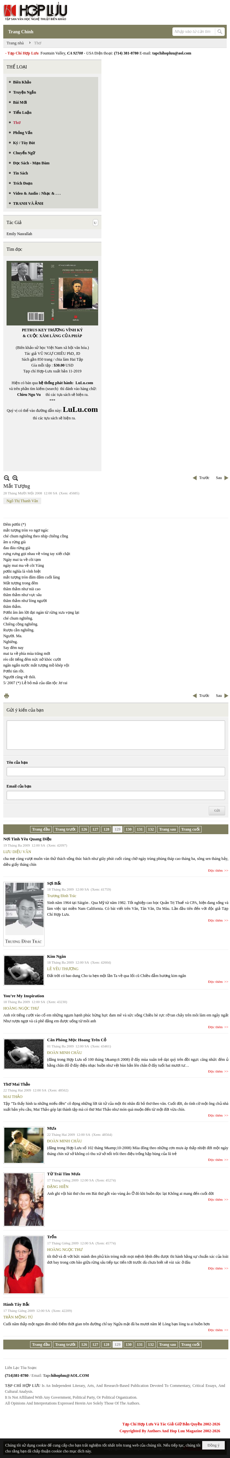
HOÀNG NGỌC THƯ (21, 1008)
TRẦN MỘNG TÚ (18, 1317)
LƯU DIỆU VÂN (17, 851)
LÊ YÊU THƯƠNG (63, 969)
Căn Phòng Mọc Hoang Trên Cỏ (76, 1039)
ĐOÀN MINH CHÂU (64, 1052)
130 (129, 829)
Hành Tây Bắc (16, 1304)
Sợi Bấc (54, 883)
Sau (219, 477)
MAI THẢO (13, 1096)
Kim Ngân (56, 956)
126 (84, 829)
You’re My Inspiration (23, 995)
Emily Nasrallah (19, 234)
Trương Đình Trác (61, 896)
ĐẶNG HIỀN (57, 1186)
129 (117, 829)
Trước (204, 477)
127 (95, 829)
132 (151, 829)
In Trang (6, 695)
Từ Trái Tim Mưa (63, 1173)
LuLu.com (84, 383)
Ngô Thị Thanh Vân (22, 501)
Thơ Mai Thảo (16, 1084)
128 (106, 829)
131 (140, 829)
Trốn (52, 1236)
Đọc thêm (215, 870)
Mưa (51, 1128)
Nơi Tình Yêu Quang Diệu (27, 838)
